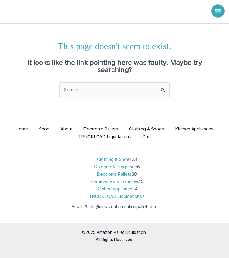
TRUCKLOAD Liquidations (104, 136)
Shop (43, 129)
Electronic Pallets (101, 129)
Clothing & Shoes (148, 129)
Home (19, 129)
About (66, 129)
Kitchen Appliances (196, 129)
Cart (147, 136)
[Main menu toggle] (218, 11)
